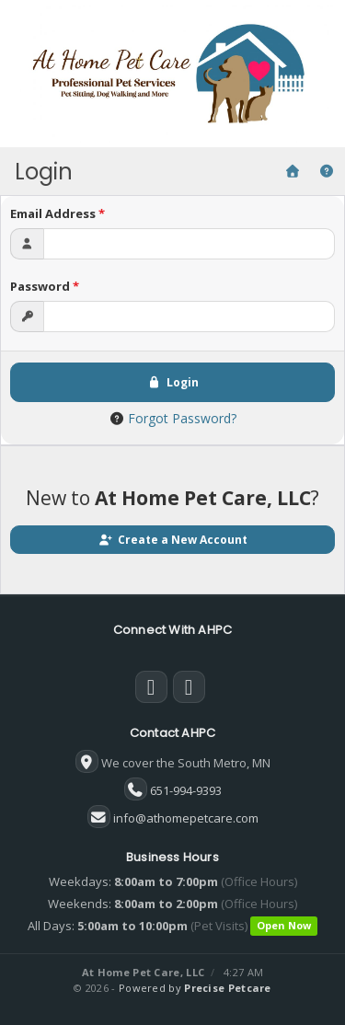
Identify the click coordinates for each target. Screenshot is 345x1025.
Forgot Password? (182, 418)
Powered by (195, 988)
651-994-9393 (186, 790)
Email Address (57, 213)
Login (173, 382)
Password (44, 286)
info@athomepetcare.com (186, 818)
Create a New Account (172, 539)
